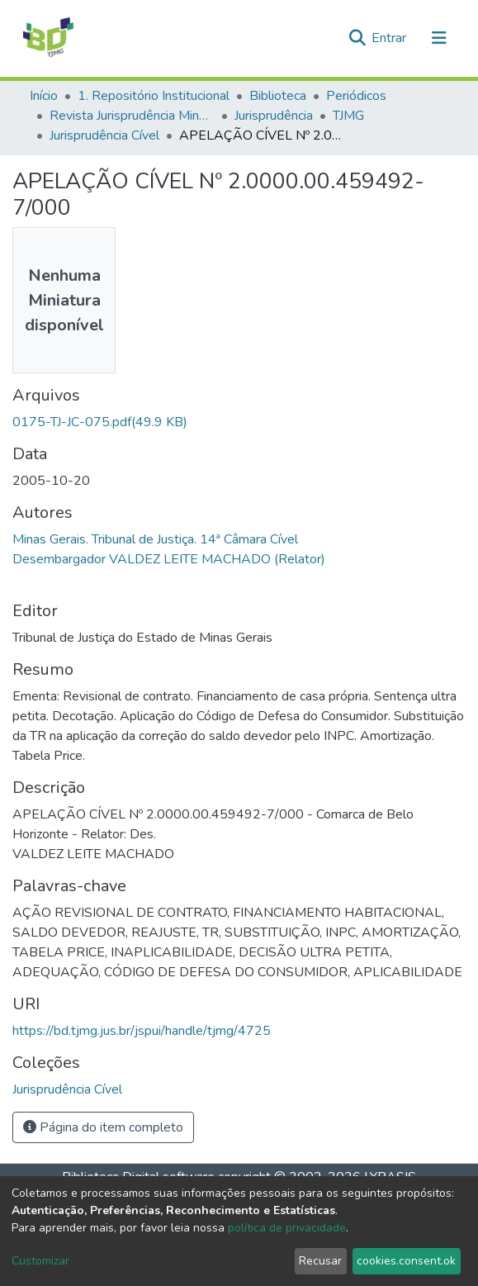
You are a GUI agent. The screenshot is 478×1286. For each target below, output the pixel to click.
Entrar (390, 38)
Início (44, 96)
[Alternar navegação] (439, 38)
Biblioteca (277, 96)
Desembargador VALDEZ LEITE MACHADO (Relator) (168, 559)
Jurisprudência (273, 116)
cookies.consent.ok (406, 1261)
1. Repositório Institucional (154, 96)
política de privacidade (287, 1228)
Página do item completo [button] (103, 1127)
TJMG (348, 116)
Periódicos (356, 96)
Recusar (320, 1261)
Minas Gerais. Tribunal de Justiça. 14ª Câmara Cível (155, 539)
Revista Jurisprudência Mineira (132, 116)
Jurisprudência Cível (104, 135)
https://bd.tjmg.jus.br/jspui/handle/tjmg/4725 (141, 1031)
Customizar (40, 1261)
